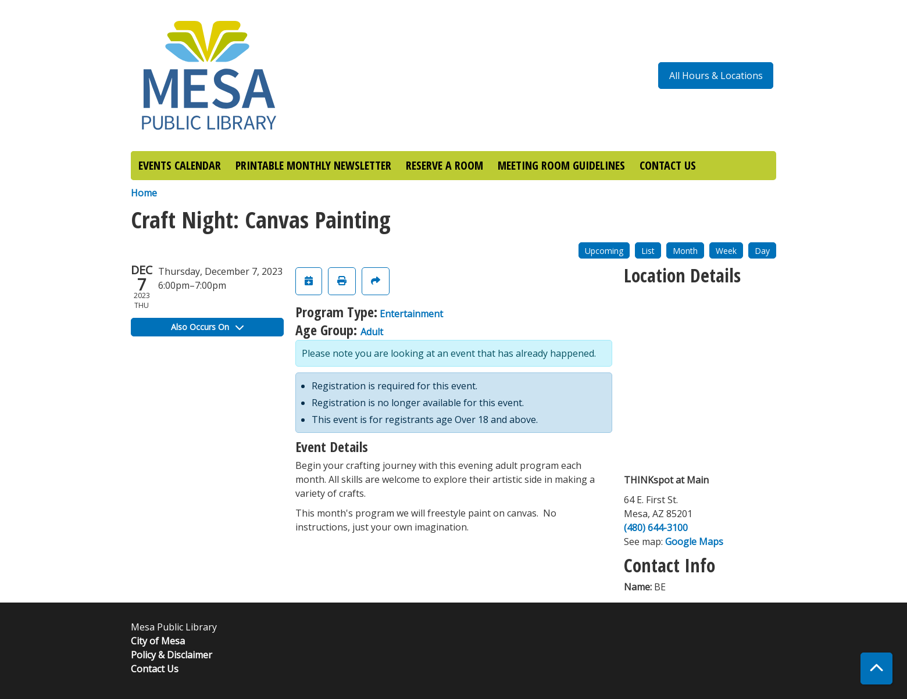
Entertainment (411, 313)
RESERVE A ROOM (444, 165)
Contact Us (154, 668)
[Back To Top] (876, 668)
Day (762, 250)
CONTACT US (668, 165)
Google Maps (694, 541)
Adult (371, 331)
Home (144, 193)
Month (685, 250)
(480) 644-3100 (656, 527)
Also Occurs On (207, 326)
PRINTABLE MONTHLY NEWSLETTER (313, 165)
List (648, 250)
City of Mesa (158, 641)
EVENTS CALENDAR (179, 165)
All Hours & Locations (716, 75)
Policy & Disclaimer (171, 654)
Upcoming (604, 250)
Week (726, 250)
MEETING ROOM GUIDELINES (561, 165)
